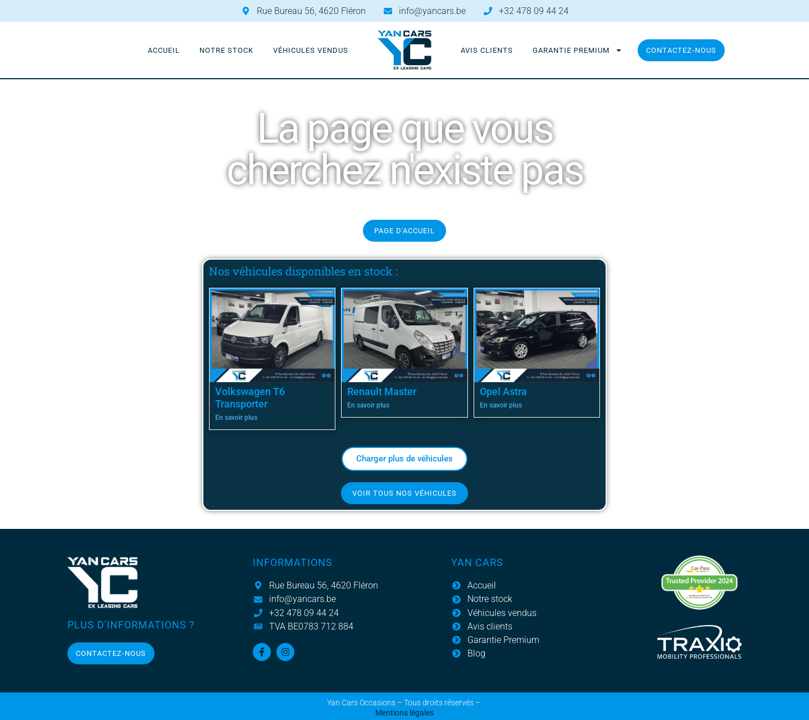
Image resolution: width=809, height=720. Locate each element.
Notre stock (226, 50)
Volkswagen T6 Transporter (250, 398)
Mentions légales (404, 713)
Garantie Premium (577, 50)
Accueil (164, 50)
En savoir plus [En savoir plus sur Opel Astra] (501, 405)
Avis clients (487, 50)
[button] (404, 459)
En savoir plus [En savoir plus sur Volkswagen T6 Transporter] (236, 418)
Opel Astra (503, 391)
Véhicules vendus (310, 50)
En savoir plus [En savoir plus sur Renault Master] (368, 405)
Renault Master (381, 391)
